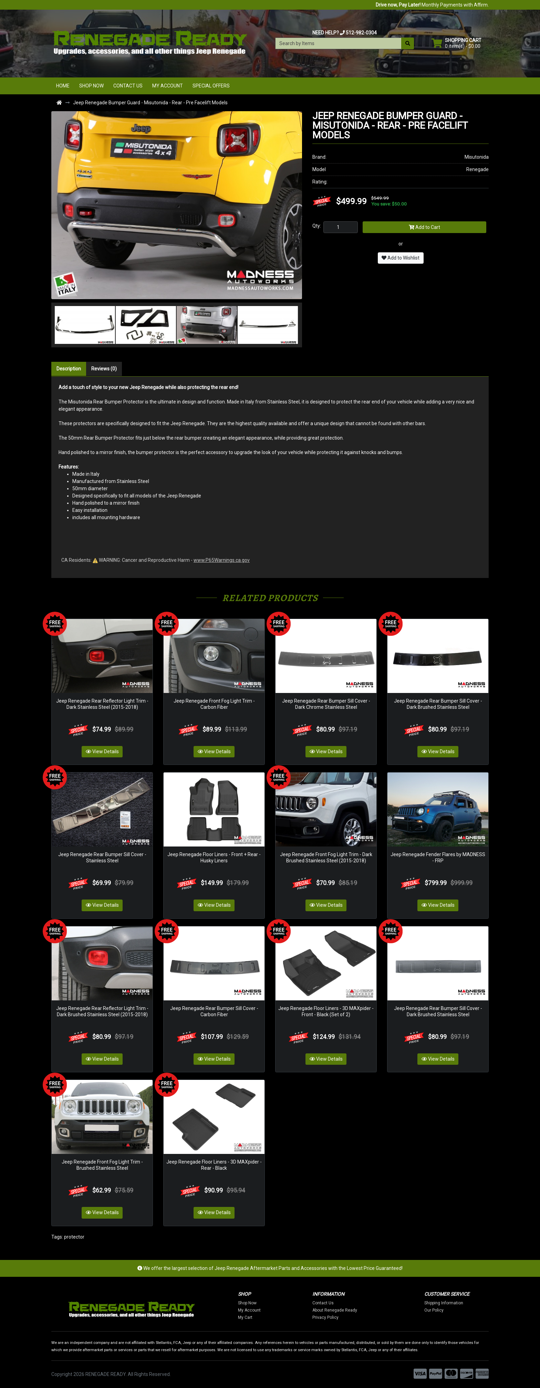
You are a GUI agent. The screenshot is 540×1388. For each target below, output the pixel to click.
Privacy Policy (346, 1317)
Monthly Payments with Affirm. (432, 5)
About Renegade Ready (355, 1310)
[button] (63, 325)
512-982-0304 (361, 32)
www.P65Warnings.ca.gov (222, 560)
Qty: (316, 226)
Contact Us (128, 85)
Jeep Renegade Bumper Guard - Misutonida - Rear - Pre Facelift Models (150, 102)
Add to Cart (424, 227)
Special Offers (211, 85)
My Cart (265, 1317)
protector (74, 1237)
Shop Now (91, 85)
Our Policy (454, 1310)
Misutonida (477, 157)
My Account (167, 85)
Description (68, 368)
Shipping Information (464, 1303)
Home (63, 85)
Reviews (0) (104, 368)
